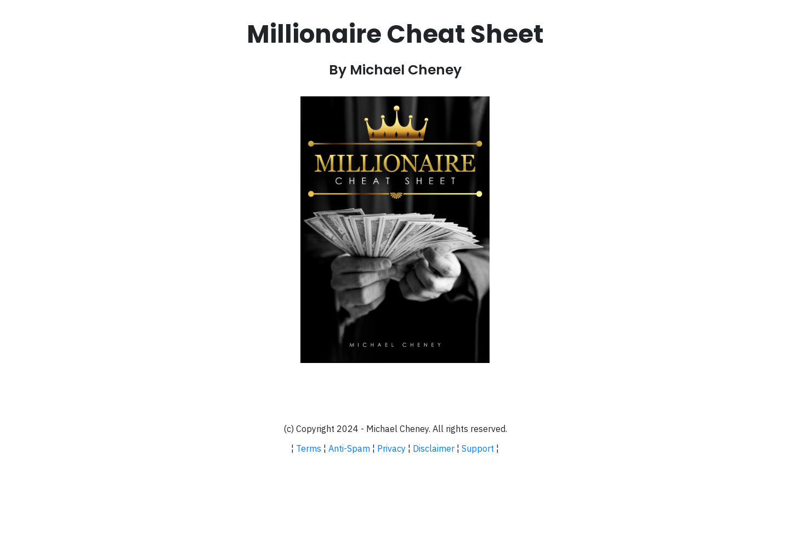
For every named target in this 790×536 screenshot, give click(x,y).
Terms (308, 448)
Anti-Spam (349, 448)
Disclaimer (433, 448)
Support (478, 448)
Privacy (391, 448)
